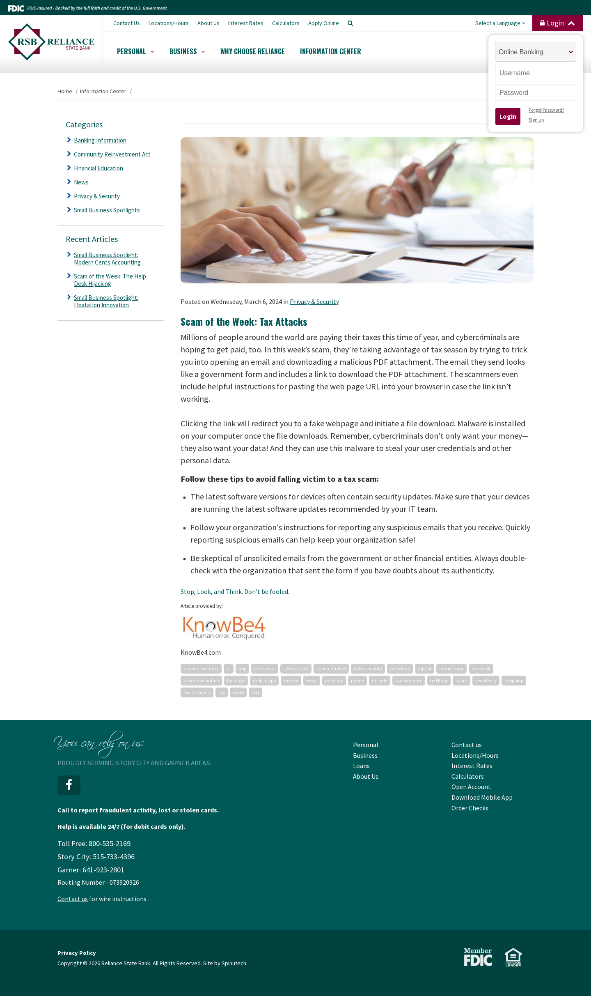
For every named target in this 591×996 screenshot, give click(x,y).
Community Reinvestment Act (112, 154)
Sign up (536, 120)
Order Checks (469, 808)
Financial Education (98, 168)
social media (197, 692)
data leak (400, 668)
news (311, 680)
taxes (238, 692)
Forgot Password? (546, 110)
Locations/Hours (169, 23)
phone (357, 680)
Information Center (330, 51)
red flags (439, 680)
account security (201, 668)
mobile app (264, 680)
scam (461, 680)
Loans (361, 765)
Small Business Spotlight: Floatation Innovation (106, 301)
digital (424, 668)
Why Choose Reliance (252, 51)
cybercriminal (331, 668)
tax (221, 692)
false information (201, 680)
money (291, 680)
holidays (236, 680)
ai (229, 668)
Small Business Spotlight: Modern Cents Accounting (107, 258)
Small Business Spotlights (107, 210)
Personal (135, 51)
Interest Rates (245, 23)
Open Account (471, 786)
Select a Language (500, 23)
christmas (264, 668)
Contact (126, 23)
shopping (513, 680)
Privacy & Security (314, 301)
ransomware (408, 680)
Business (187, 51)
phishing (334, 680)
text (255, 692)
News (81, 182)
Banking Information (100, 140)
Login (557, 23)
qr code (379, 680)
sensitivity (486, 680)
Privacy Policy (76, 953)
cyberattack (296, 668)
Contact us (72, 899)
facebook (481, 668)
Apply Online (323, 23)
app (242, 668)
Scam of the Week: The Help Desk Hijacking (110, 280)
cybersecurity (368, 668)
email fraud (451, 668)
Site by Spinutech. (225, 963)
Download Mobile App (482, 797)
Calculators (286, 23)
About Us (208, 23)
